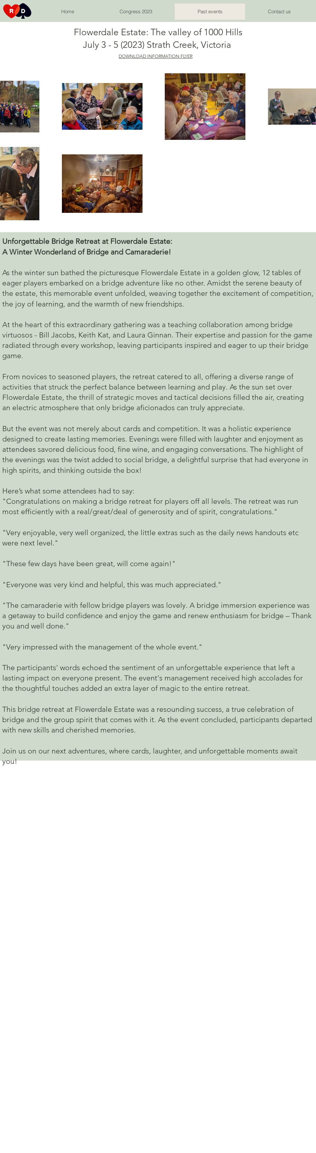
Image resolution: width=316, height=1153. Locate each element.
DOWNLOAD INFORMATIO (147, 56)
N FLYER (184, 56)
